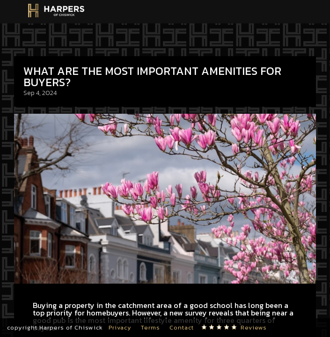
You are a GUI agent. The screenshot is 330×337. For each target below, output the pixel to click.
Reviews (254, 327)
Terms (150, 327)
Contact (181, 327)
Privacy (120, 327)
